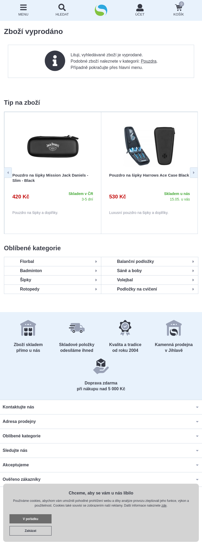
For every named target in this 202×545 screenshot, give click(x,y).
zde (163, 505)
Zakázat (30, 531)
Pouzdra (148, 61)
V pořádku (30, 519)
